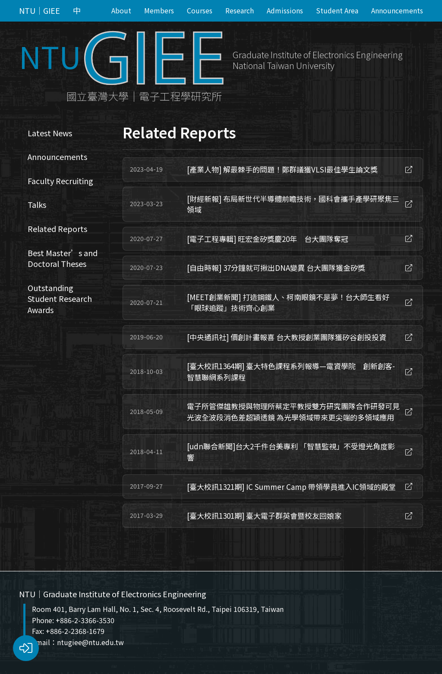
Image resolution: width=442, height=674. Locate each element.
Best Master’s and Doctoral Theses (63, 258)
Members (159, 10)
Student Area (337, 10)
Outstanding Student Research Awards (60, 298)
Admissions (285, 10)
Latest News (50, 132)
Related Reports (57, 228)
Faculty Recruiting (60, 180)
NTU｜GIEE (39, 10)
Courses (199, 10)
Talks (37, 204)
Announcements (397, 10)
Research (239, 10)
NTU (50, 56)
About (121, 10)
